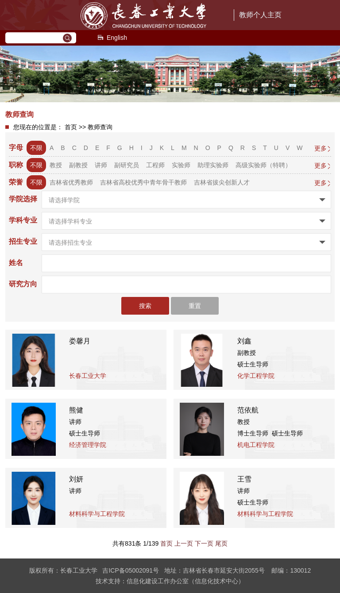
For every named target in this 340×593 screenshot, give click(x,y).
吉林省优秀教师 (71, 182)
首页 (71, 127)
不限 (36, 147)
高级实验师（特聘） (263, 165)
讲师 (101, 165)
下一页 (204, 543)
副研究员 (126, 165)
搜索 (145, 305)
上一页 (183, 543)
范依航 (248, 410)
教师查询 (100, 127)
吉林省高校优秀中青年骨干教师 (143, 182)
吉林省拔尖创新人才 (222, 182)
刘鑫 (244, 341)
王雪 (244, 479)
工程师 (155, 165)
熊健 (76, 410)
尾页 (221, 543)
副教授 (78, 165)
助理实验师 (212, 165)
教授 (56, 165)
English (112, 37)
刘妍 (76, 479)
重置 (195, 305)
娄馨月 (79, 341)
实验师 (181, 165)
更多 (320, 148)
